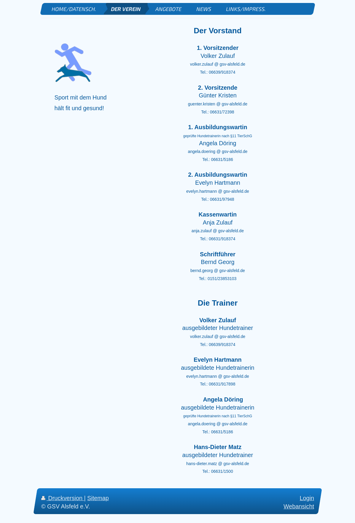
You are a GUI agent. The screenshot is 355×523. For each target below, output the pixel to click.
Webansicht (299, 506)
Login (307, 498)
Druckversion (62, 498)
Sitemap (98, 498)
